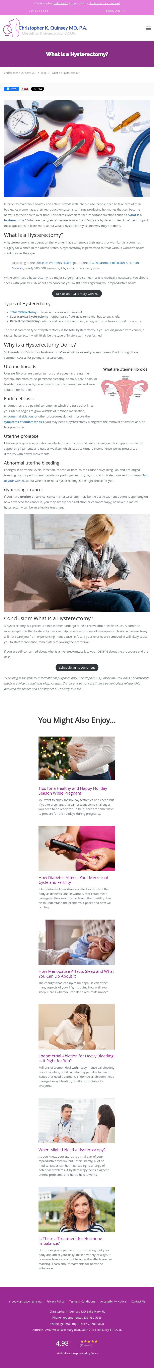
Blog (44, 73)
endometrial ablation (18, 416)
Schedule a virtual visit (104, 3)
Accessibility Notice (113, 1301)
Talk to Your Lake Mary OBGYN (77, 294)
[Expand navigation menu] (148, 28)
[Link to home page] (62, 28)
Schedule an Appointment (77, 667)
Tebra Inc (35, 1301)
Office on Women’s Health (53, 263)
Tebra (94, 1353)
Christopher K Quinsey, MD (19, 73)
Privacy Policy (55, 1301)
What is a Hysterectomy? (66, 73)
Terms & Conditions (82, 1301)
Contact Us (138, 1301)
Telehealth (61, 3)
